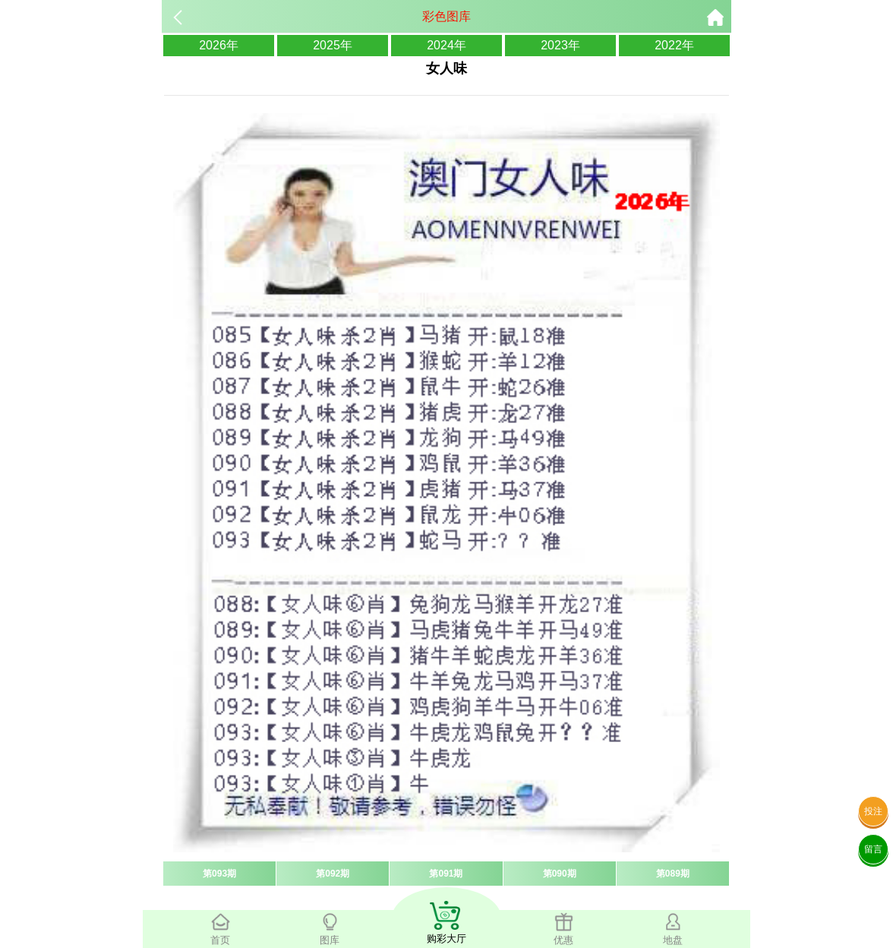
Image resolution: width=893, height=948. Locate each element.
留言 (873, 849)
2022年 (674, 45)
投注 (873, 811)
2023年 (560, 45)
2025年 (332, 45)
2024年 (446, 45)
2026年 (218, 45)
